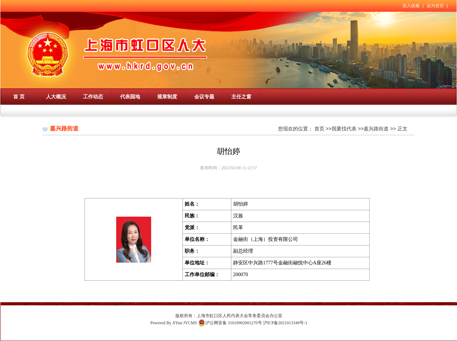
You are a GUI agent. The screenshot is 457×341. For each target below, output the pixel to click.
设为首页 (435, 5)
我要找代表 (344, 128)
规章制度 (167, 96)
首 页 (19, 96)
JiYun (177, 322)
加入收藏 (411, 5)
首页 (319, 128)
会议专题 (204, 96)
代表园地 (130, 96)
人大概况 (56, 96)
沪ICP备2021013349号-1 (285, 322)
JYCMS (190, 322)
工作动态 (93, 96)
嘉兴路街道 (376, 128)
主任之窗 (241, 96)
